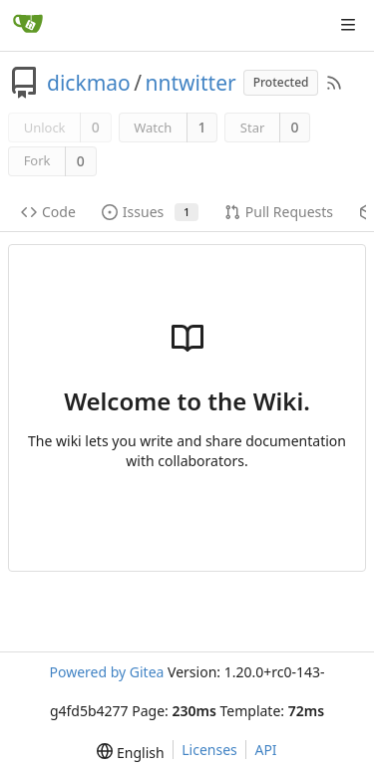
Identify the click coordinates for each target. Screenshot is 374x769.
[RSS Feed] (334, 83)
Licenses (209, 749)
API (265, 749)
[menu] (130, 751)
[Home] (28, 25)
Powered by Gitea (106, 671)
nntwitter (191, 83)
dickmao (89, 83)
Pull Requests (278, 211)
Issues (150, 211)
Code (48, 211)
